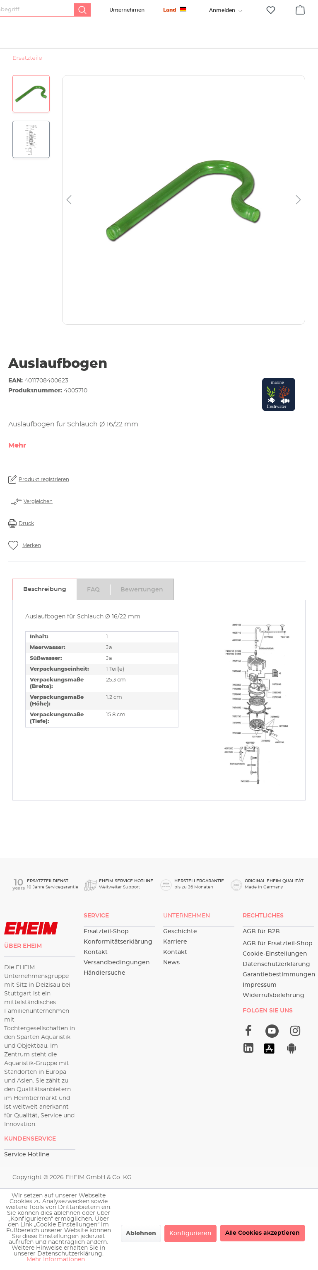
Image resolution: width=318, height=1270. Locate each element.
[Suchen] (82, 10)
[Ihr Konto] (222, 10)
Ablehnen (141, 1233)
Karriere (175, 942)
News (171, 963)
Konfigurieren (190, 1233)
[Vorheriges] (69, 210)
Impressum (260, 985)
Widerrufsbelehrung (273, 995)
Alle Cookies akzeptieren (262, 1233)
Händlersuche (104, 973)
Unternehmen (127, 9)
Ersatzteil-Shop (106, 931)
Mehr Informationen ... (58, 1260)
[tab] (44, 600)
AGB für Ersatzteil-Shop (278, 943)
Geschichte (180, 931)
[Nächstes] (298, 210)
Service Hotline (27, 1155)
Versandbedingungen (117, 963)
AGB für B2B (261, 931)
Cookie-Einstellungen (275, 954)
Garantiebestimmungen (279, 975)
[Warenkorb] (300, 8)
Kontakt (96, 952)
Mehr (17, 456)
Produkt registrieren (44, 489)
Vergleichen (38, 511)
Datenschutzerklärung (276, 964)
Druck (26, 533)
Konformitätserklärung (118, 942)
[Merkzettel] (270, 10)
